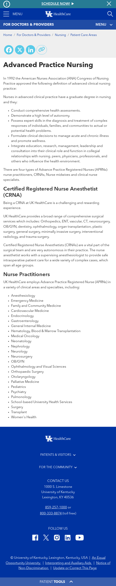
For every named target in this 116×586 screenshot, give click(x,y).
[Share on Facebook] (8, 49)
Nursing (60, 35)
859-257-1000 (56, 507)
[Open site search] (110, 14)
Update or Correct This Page (75, 568)
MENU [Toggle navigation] (104, 25)
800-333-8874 (51, 513)
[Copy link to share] (41, 49)
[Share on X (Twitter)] (19, 49)
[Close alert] (109, 4)
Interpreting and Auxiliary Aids (68, 563)
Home (7, 35)
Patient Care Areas (83, 35)
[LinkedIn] (67, 538)
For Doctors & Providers (33, 35)
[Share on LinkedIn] (30, 49)
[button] (13, 14)
